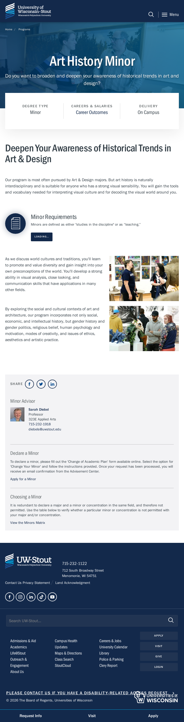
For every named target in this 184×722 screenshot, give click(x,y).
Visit (159, 646)
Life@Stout (17, 653)
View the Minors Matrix (27, 523)
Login (158, 667)
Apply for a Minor (23, 479)
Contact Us (14, 583)
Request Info (31, 716)
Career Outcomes (92, 112)
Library (104, 653)
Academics (18, 647)
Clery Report (108, 665)
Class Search (64, 659)
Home (8, 29)
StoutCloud (63, 665)
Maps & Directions (68, 653)
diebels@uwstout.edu (45, 429)
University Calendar (113, 647)
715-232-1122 (74, 563)
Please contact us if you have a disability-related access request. (87, 693)
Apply (159, 635)
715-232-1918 (40, 424)
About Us (17, 671)
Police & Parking (111, 659)
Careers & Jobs (110, 641)
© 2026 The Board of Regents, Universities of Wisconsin (49, 700)
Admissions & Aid (23, 641)
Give (158, 656)
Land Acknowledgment (72, 583)
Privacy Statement (37, 583)
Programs (24, 29)
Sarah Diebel (39, 410)
